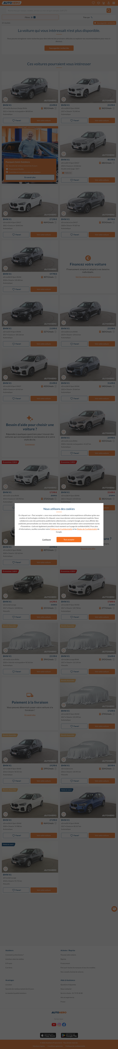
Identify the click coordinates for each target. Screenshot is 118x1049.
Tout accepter (69, 539)
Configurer (46, 539)
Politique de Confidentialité (61, 529)
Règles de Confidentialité (87, 529)
